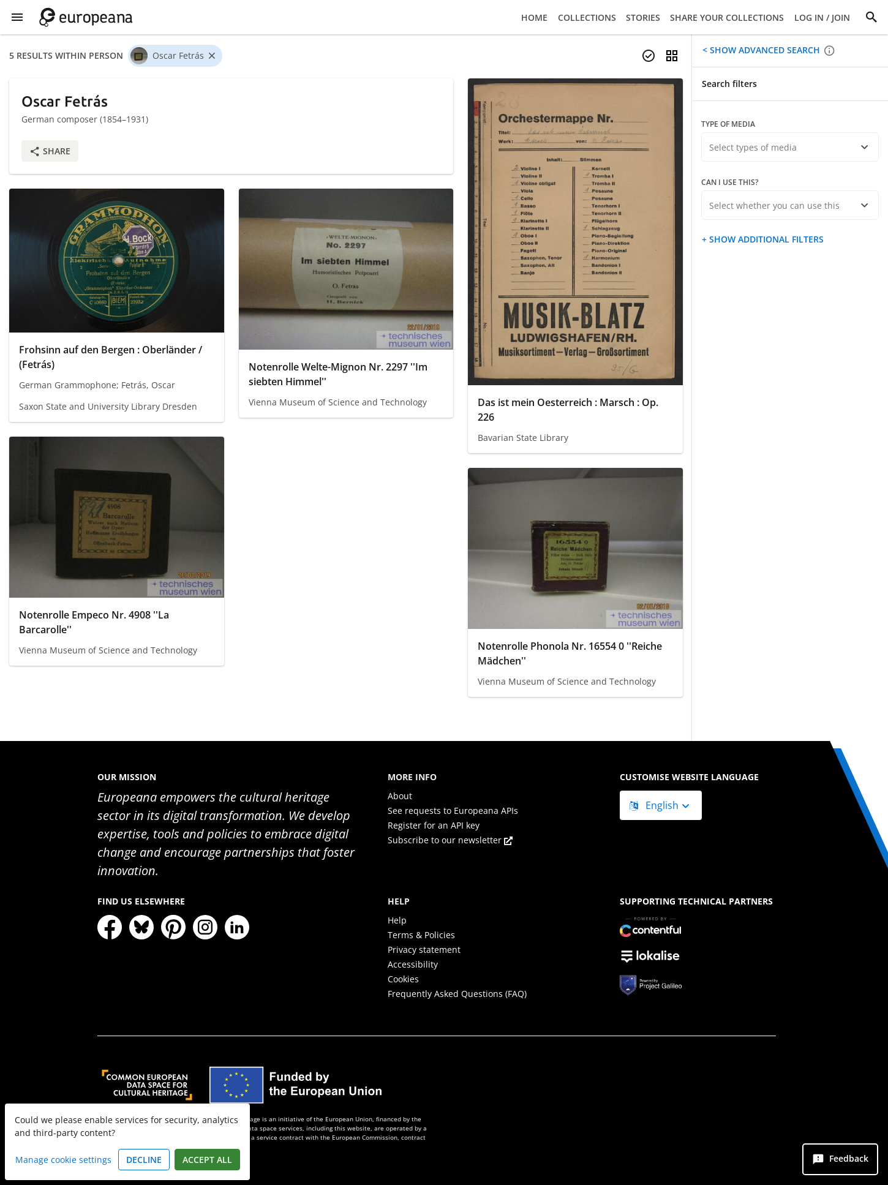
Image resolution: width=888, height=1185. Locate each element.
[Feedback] (840, 1159)
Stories (643, 17)
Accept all (207, 1159)
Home (534, 17)
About (400, 796)
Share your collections (727, 17)
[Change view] (672, 56)
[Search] (871, 17)
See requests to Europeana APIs (453, 810)
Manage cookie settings (63, 1159)
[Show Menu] (17, 17)
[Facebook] (109, 927)
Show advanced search (763, 50)
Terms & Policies (421, 935)
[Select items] (648, 56)
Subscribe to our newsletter (450, 840)
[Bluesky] (141, 927)
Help (397, 920)
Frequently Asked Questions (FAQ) (457, 993)
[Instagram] (205, 927)
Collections (587, 17)
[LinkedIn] (237, 927)
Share (49, 151)
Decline (144, 1159)
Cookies (403, 979)
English (655, 805)
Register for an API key (434, 825)
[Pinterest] (173, 927)
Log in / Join (822, 17)
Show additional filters (765, 239)
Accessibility (413, 964)
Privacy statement (424, 949)
